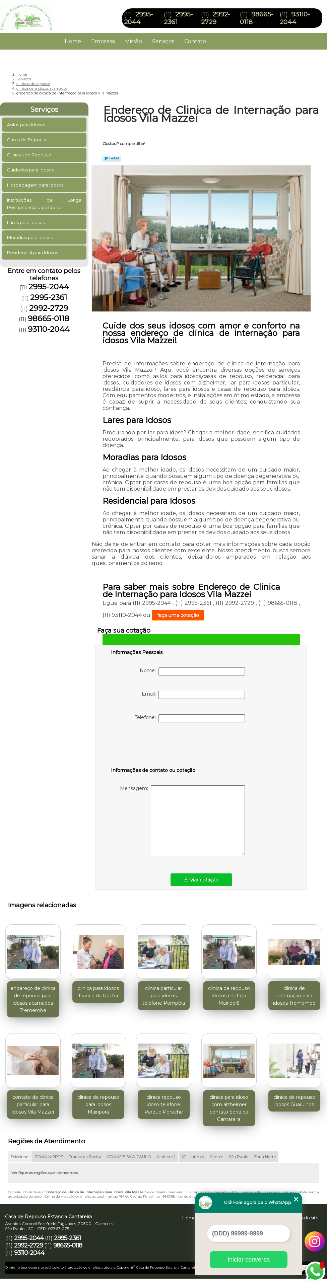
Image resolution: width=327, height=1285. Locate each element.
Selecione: (20, 1156)
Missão (133, 41)
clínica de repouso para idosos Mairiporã (98, 1104)
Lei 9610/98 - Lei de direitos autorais (186, 1196)
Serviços (163, 41)
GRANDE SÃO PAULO (129, 1156)
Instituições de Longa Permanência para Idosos (44, 203)
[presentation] (153, 746)
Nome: (192, 671)
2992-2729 (215, 18)
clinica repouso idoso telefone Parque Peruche (163, 1104)
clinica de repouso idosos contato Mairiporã (229, 995)
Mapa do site (304, 1217)
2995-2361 (48, 297)
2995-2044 (138, 18)
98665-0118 (48, 318)
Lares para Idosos (26, 222)
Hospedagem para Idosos (35, 185)
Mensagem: (182, 820)
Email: (193, 695)
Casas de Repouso (28, 139)
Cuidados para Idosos (31, 169)
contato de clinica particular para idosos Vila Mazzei (33, 1104)
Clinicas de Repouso (29, 154)
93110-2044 (295, 18)
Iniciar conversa (248, 1259)
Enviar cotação (201, 880)
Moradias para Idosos (30, 237)
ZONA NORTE (49, 1156)
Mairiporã (166, 1156)
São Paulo (238, 1156)
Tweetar (112, 158)
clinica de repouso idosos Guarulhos (294, 1101)
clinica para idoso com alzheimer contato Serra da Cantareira (228, 1108)
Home (73, 41)
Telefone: (190, 718)
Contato (195, 41)
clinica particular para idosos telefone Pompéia (163, 995)
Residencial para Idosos (33, 252)
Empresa (103, 41)
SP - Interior (192, 1156)
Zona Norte (265, 1156)
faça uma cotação (178, 615)
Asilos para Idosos (26, 124)
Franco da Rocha (85, 1156)
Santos (216, 1156)
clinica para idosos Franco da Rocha (98, 992)
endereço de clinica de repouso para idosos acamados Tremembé (33, 999)
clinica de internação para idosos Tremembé (294, 995)
